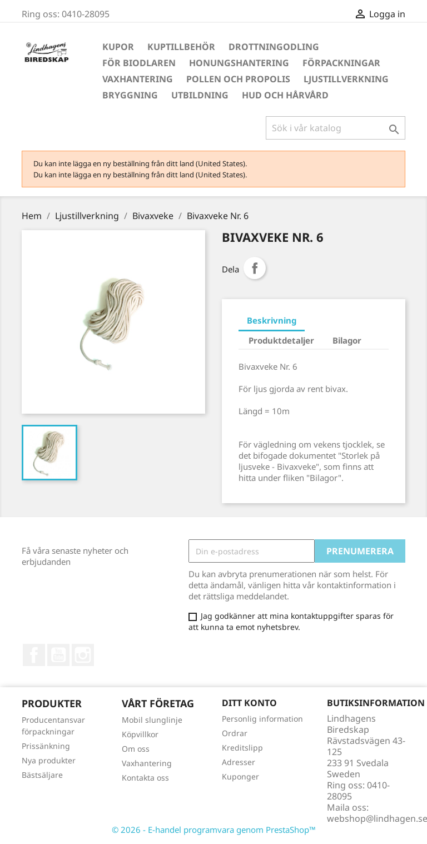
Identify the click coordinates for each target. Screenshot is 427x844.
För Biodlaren (139, 63)
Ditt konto (249, 703)
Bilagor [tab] (346, 340)
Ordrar (234, 733)
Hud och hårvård (285, 95)
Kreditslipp (242, 747)
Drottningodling (274, 47)
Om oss (136, 748)
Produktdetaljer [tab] (281, 340)
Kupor (118, 47)
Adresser (238, 762)
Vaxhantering (137, 79)
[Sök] (335, 128)
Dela (255, 268)
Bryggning (130, 95)
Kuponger (240, 776)
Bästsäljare (42, 774)
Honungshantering (239, 63)
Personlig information (262, 718)
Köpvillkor (140, 734)
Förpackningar (341, 63)
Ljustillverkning (346, 79)
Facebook (34, 655)
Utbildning (200, 95)
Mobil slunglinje (152, 719)
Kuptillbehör (181, 47)
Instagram (83, 655)
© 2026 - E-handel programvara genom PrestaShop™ (214, 829)
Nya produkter (49, 760)
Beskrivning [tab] (271, 320)
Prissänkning (46, 746)
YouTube (58, 655)
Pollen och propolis (238, 79)
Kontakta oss (145, 777)
